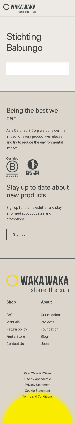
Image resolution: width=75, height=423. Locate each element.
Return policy (16, 329)
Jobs (45, 344)
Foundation (49, 329)
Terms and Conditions (37, 396)
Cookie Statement (37, 391)
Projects (47, 322)
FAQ (9, 315)
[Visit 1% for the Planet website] (32, 167)
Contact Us (15, 344)
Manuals (13, 322)
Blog (44, 336)
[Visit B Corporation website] (13, 167)
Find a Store (15, 336)
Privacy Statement (37, 385)
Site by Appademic (37, 379)
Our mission (50, 315)
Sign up (19, 234)
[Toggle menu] (67, 8)
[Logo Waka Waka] (21, 8)
